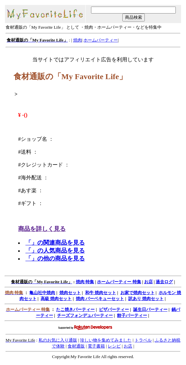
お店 (148, 281)
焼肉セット (70, 292)
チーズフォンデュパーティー (85, 315)
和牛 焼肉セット (100, 292)
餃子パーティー (132, 315)
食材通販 (76, 346)
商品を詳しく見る (42, 229)
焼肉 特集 (85, 281)
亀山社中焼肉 (42, 292)
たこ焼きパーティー (75, 309)
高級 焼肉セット (56, 298)
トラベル (143, 340)
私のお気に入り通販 (58, 340)
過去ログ (164, 281)
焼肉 (77, 40)
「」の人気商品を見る (55, 250)
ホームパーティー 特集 (119, 281)
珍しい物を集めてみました (106, 340)
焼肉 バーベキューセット (100, 298)
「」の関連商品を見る (55, 242)
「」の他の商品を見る (55, 258)
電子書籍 (96, 346)
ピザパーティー (114, 309)
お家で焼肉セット (137, 292)
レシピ (114, 346)
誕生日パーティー (150, 309)
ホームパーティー (100, 40)
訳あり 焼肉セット (146, 298)
